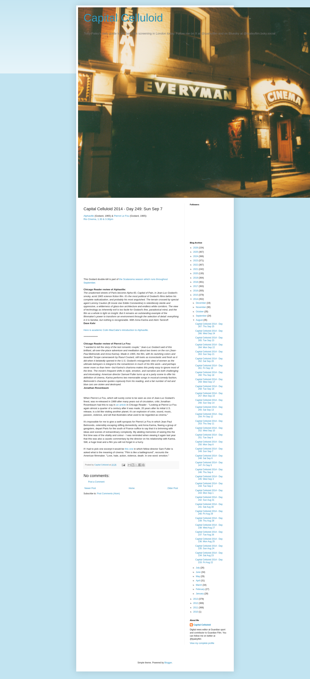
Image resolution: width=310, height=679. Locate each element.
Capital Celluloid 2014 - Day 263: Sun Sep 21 (209, 352)
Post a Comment (96, 482)
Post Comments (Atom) (108, 493)
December (201, 303)
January (200, 593)
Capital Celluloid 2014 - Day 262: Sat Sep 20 (209, 359)
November (201, 307)
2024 (196, 256)
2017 (196, 286)
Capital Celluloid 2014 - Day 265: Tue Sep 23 (209, 339)
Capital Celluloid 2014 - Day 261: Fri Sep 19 (209, 366)
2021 (196, 269)
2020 (196, 273)
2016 (196, 290)
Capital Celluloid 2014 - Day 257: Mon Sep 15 (209, 394)
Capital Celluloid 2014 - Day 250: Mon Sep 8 (209, 443)
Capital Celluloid (123, 18)
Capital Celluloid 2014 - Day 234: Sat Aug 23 (209, 554)
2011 (196, 607)
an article (121, 404)
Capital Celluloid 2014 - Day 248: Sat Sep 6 (209, 457)
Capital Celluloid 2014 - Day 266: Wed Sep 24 (209, 332)
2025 (196, 252)
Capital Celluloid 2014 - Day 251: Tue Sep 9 (209, 436)
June (198, 572)
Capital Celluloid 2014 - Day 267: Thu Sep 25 (209, 325)
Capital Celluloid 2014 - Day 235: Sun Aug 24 (209, 547)
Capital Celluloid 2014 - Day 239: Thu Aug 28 (209, 519)
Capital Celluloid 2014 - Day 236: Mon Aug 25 (209, 540)
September (201, 316)
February (200, 589)
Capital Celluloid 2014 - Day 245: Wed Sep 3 (209, 477)
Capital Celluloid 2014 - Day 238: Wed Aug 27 (209, 526)
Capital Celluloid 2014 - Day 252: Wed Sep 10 (209, 429)
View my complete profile (202, 643)
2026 (196, 247)
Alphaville (89, 215)
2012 (196, 603)
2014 (196, 299)
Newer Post (90, 488)
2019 (196, 278)
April (198, 580)
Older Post (172, 488)
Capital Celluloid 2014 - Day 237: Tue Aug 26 (209, 533)
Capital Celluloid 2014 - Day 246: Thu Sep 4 (209, 470)
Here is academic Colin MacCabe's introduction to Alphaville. (116, 330)
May (198, 576)
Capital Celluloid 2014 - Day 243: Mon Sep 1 (209, 491)
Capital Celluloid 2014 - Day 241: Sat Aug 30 (209, 505)
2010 (196, 612)
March (199, 585)
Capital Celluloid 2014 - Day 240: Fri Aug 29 (209, 512)
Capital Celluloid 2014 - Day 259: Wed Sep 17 (209, 380)
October (200, 311)
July (198, 567)
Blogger (168, 662)
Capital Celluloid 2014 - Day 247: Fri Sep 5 (209, 463)
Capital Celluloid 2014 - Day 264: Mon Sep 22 (209, 345)
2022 (196, 264)
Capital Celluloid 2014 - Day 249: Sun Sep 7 (209, 450)
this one (129, 448)
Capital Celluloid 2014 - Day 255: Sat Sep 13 (209, 408)
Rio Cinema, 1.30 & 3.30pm (98, 219)
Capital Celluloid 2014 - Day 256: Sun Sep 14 (209, 401)
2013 (196, 599)
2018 (196, 282)
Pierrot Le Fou (122, 215)
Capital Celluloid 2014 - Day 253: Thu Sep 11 (209, 422)
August (199, 320)
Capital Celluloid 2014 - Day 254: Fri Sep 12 (209, 415)
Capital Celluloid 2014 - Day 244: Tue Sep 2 (209, 484)
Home (132, 488)
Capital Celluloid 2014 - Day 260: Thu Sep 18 (209, 373)
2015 (196, 295)
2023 (196, 260)
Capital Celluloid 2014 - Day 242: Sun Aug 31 (209, 498)
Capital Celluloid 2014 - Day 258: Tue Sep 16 (209, 387)
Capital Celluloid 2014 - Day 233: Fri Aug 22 (209, 561)
